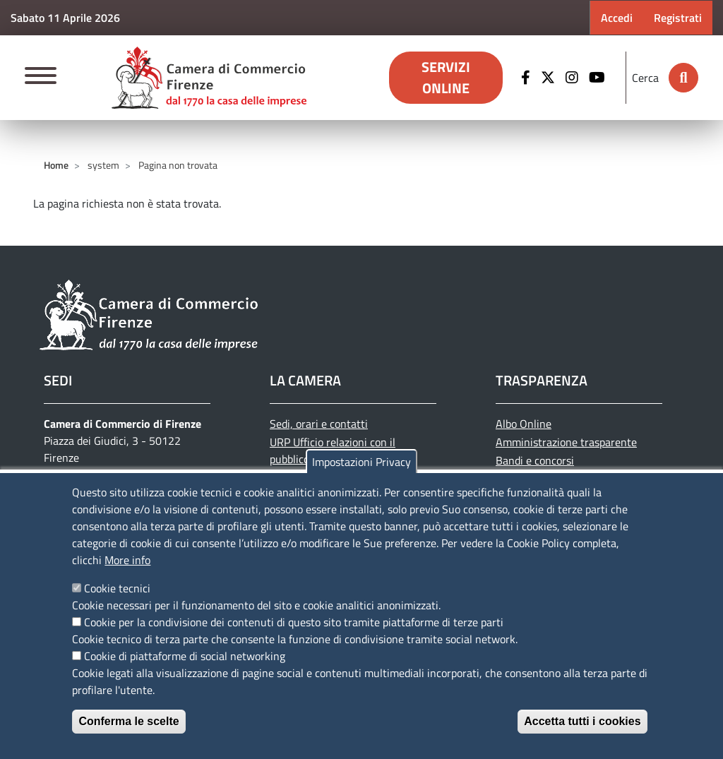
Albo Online (523, 423)
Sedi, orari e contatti (319, 423)
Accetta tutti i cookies (582, 721)
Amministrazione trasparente (566, 442)
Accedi (617, 17)
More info (127, 559)
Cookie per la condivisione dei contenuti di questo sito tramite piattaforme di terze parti (293, 622)
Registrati (678, 17)
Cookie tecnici (117, 588)
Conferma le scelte (128, 721)
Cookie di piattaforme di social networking (184, 655)
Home (56, 164)
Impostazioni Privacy (361, 461)
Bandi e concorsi (535, 460)
